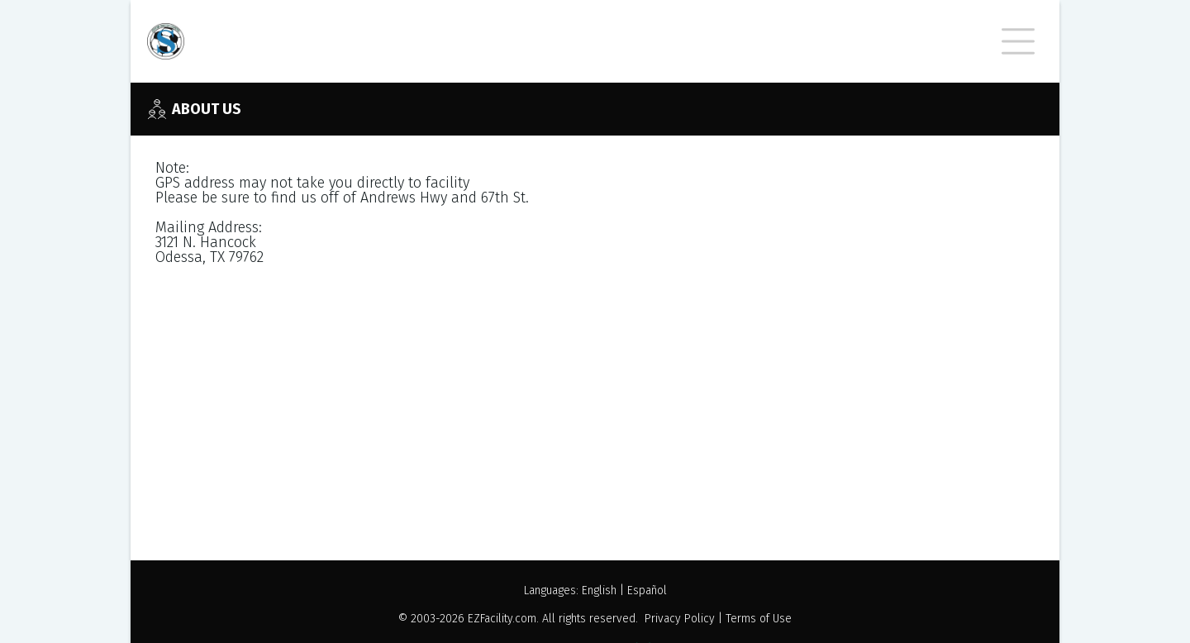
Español (647, 590)
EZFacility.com (502, 619)
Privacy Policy (680, 619)
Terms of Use (759, 619)
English (599, 590)
